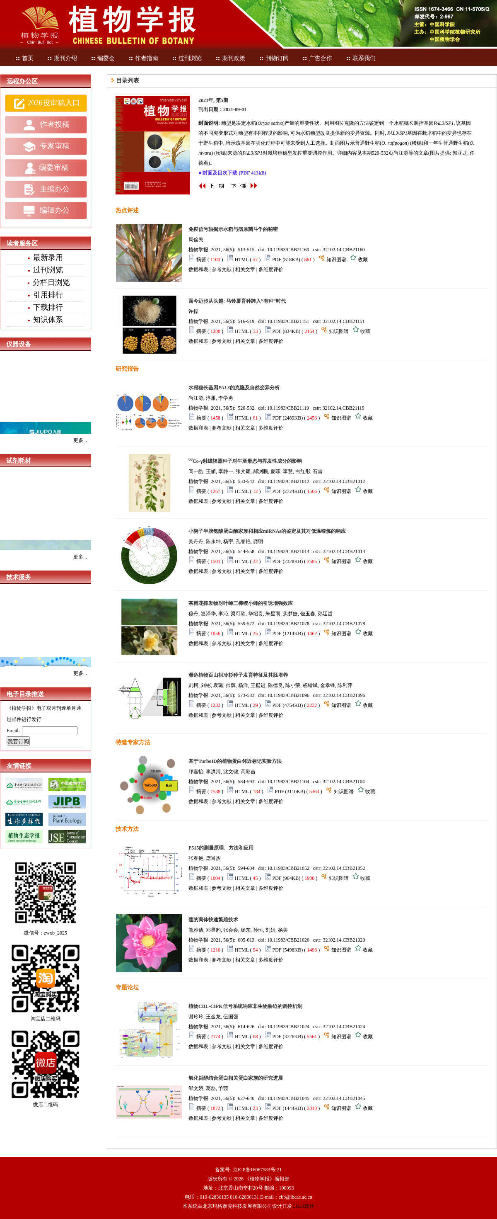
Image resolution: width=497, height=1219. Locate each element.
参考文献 (222, 269)
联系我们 (361, 58)
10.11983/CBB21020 (288, 940)
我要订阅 (18, 741)
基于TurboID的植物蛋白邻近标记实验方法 (235, 761)
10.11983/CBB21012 (288, 481)
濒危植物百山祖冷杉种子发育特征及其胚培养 (238, 675)
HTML (242, 259)
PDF (276, 259)
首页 (24, 58)
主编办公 (46, 189)
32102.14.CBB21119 (343, 408)
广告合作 (317, 58)
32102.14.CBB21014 (344, 551)
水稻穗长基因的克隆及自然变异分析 (234, 388)
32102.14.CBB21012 (344, 481)
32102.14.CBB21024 (344, 1027)
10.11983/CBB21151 (288, 321)
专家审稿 (46, 146)
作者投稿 (46, 125)
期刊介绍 (62, 58)
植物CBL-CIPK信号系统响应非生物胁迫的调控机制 (245, 1006)
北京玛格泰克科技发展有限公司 (237, 1206)
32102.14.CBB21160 (344, 250)
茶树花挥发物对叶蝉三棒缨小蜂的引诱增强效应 (240, 603)
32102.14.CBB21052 (344, 868)
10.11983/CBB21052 (288, 868)
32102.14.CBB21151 (344, 321)
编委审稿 (46, 168)
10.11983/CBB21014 (288, 551)
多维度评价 (270, 269)
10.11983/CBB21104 (288, 781)
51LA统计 (304, 1206)
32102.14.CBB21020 (344, 940)
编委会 (103, 58)
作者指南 (143, 58)
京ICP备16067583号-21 (257, 1170)
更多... (80, 440)
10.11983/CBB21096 (288, 695)
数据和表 (198, 269)
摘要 (201, 259)
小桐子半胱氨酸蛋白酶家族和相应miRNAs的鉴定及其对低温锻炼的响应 (267, 531)
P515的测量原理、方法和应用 (220, 848)
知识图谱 (336, 259)
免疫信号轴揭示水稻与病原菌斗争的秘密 (233, 229)
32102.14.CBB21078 (344, 623)
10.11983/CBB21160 (288, 250)
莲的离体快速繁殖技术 (213, 920)
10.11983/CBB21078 (288, 623)
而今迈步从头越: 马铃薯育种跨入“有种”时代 (237, 301)
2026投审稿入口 (46, 103)
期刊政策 (230, 58)
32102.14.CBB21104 (344, 781)
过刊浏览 (187, 58)
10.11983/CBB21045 (288, 1098)
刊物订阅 (274, 58)
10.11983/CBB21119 (288, 408)
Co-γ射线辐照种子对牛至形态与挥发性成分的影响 (245, 461)
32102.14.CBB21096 (344, 695)
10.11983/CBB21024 (288, 1027)
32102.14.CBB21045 (344, 1098)
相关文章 (245, 269)
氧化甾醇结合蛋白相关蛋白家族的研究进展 (235, 1078)
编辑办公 (46, 211)
